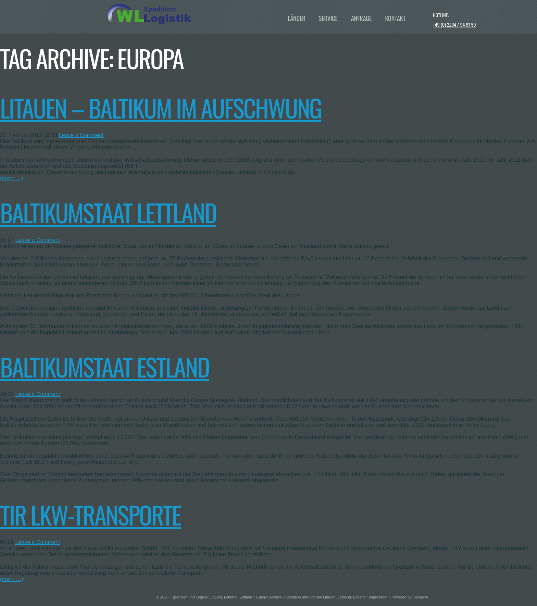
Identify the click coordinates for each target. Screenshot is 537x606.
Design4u (421, 597)
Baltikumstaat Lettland (108, 212)
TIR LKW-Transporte (90, 514)
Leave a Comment (81, 135)
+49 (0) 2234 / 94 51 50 (454, 24)
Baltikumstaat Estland (104, 366)
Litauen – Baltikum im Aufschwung (160, 107)
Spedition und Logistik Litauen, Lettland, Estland (212, 597)
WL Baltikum (181, 14)
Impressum (378, 597)
